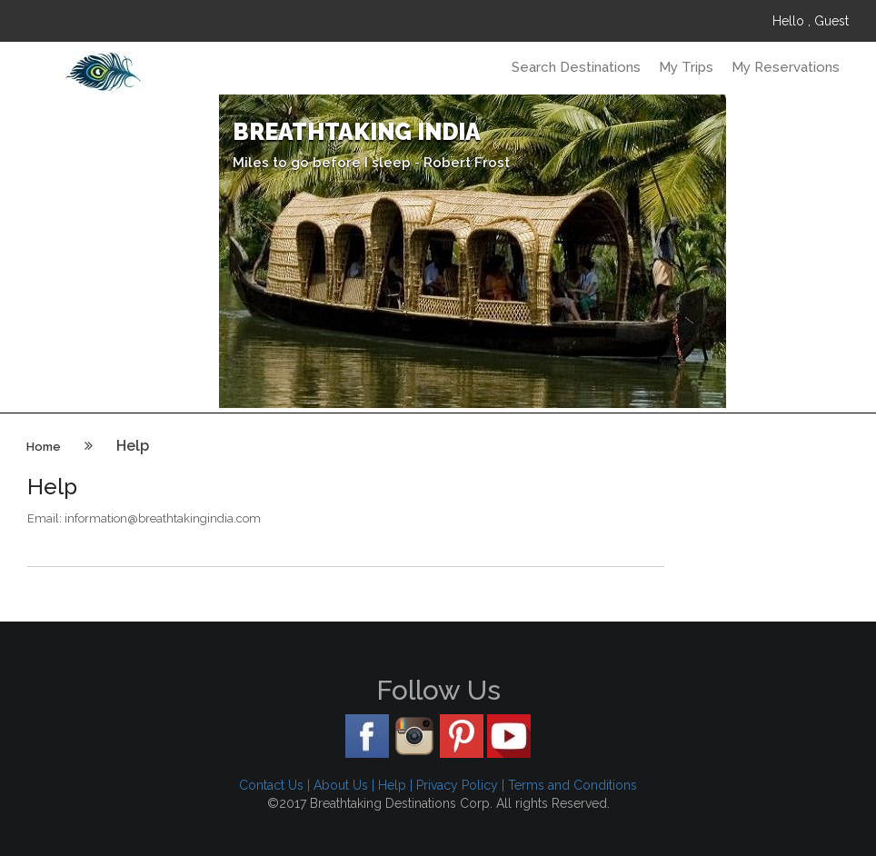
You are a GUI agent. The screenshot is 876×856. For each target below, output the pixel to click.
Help (392, 785)
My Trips (686, 67)
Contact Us (271, 785)
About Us (341, 785)
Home (43, 446)
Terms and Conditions (572, 785)
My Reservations (786, 67)
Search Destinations (576, 67)
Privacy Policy (457, 785)
